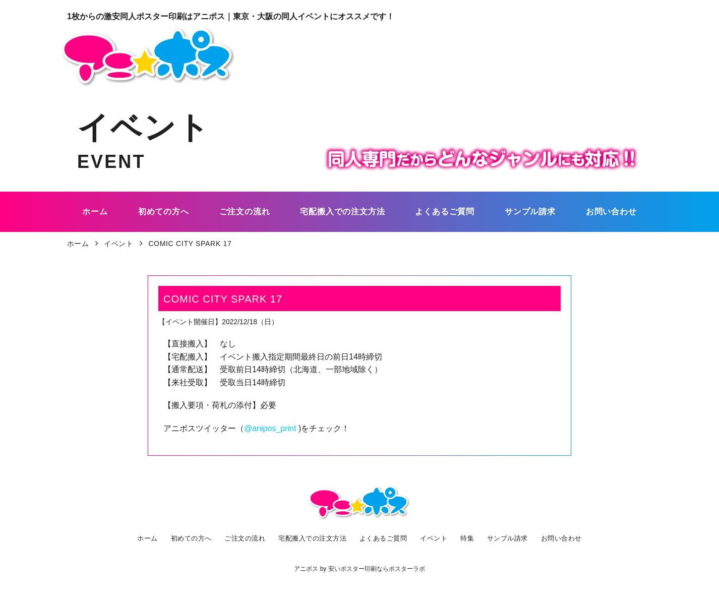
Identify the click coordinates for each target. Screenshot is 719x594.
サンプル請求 (508, 538)
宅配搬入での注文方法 (312, 538)
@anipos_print (270, 428)
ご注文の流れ (243, 538)
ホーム (145, 538)
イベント (436, 538)
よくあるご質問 (385, 538)
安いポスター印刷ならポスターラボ (376, 568)
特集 (468, 538)
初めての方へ (188, 538)
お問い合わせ (563, 538)
